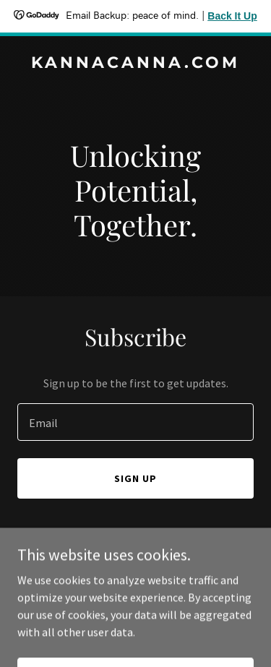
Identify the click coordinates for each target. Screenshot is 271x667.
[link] (135, 63)
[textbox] (135, 422)
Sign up (135, 478)
